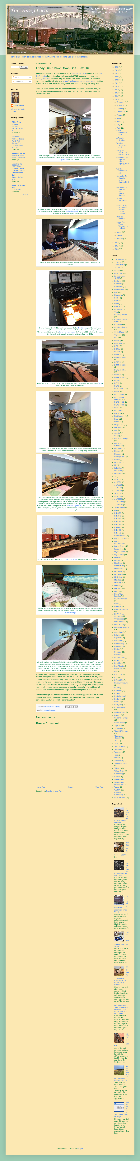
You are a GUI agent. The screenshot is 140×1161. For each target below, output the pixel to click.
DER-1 (116, 346)
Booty (116, 304)
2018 (117, 93)
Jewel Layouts (119, 507)
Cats (116, 312)
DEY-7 (116, 408)
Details (116, 380)
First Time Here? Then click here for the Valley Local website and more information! (49, 57)
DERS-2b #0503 (120, 365)
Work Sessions (119, 798)
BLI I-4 (116, 298)
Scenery (117, 715)
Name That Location (118, 595)
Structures (118, 728)
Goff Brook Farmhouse (118, 444)
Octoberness (119, 619)
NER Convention (120, 599)
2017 (117, 96)
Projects (117, 660)
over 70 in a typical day (74, 506)
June (119, 121)
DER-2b (117, 352)
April (119, 128)
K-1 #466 (117, 530)
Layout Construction (119, 542)
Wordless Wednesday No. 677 (17, 128)
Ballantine (118, 284)
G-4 (115, 430)
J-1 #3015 (118, 488)
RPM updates (16, 190)
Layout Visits (119, 555)
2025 (117, 70)
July (118, 118)
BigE (116, 292)
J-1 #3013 (118, 485)
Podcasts (117, 652)
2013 (117, 249)
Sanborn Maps (119, 712)
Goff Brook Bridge (121, 439)
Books (116, 301)
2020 (117, 86)
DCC (116, 338)
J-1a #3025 (118, 505)
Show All (25, 194)
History (116, 460)
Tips (115, 741)
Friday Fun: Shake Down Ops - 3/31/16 (122, 153)
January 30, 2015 (79, 73)
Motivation (118, 588)
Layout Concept (120, 538)
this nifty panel (82, 328)
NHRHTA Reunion (121, 609)
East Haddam (119, 416)
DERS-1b (117, 355)
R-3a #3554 (118, 680)
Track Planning (119, 747)
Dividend (117, 413)
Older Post (99, 787)
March (119, 232)
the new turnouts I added (67, 332)
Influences (118, 471)
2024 (117, 73)
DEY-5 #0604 (119, 394)
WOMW (117, 790)
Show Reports (119, 723)
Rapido (117, 688)
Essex (116, 419)
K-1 (115, 510)
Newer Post (41, 787)
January (120, 239)
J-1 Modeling (119, 502)
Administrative (119, 265)
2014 (117, 246)
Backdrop (117, 281)
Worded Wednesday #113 (121, 200)
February (120, 235)
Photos (116, 649)
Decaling (117, 340)
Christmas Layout (120, 327)
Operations (118, 632)
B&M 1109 (118, 273)
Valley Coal (118, 760)
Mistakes (117, 580)
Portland (117, 655)
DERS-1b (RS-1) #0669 (69, 559)
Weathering (118, 774)
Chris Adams (19, 105)
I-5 (115, 465)
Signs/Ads (118, 725)
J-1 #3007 (118, 479)
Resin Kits (118, 699)
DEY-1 (116, 383)
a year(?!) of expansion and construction (79, 81)
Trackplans (118, 749)
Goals (116, 436)
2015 (117, 243)
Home (70, 787)
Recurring (118, 691)
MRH (116, 591)
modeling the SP (18, 153)
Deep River (118, 343)
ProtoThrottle (119, 666)
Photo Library (119, 644)
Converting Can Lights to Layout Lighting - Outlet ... (122, 191)
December (121, 102)
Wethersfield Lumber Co (119, 783)
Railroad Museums (121, 683)
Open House (119, 625)
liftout (100, 383)
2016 (117, 99)
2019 (117, 90)
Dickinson (118, 410)
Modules (117, 586)
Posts (16, 78)
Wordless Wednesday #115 (121, 145)
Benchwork (118, 287)
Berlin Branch (119, 289)
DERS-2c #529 (119, 378)
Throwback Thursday (118, 737)
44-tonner (117, 262)
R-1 (115, 672)
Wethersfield (119, 779)
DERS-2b (117, 362)
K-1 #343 (117, 516)
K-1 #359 (117, 522)
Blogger (80, 1149)
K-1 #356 (117, 519)
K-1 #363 (117, 524)
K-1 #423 (117, 527)
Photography (119, 646)
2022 (117, 80)
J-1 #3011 (118, 482)
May (118, 125)
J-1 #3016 (118, 491)
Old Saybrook (119, 622)
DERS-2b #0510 (120, 370)
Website (117, 777)
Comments (18, 82)
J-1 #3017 (118, 493)
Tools (116, 744)
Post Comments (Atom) (54, 791)
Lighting (117, 560)
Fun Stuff (117, 427)
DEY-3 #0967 (119, 389)
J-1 (115, 477)
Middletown (118, 574)
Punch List (118, 669)
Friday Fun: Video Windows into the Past (122, 225)
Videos (116, 768)
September (121, 112)
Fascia (116, 422)
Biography (118, 295)
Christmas (118, 324)
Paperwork (118, 638)
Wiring (116, 787)
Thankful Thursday (121, 731)
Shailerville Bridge (70, 613)
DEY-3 (116, 386)
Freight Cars (119, 425)
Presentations (119, 658)
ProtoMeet (118, 663)
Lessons (117, 557)
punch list (64, 160)
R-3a (116, 677)
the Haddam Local (72, 211)
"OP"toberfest (119, 259)
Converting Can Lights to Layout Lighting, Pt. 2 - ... (122, 180)
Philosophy (118, 641)
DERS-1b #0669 (120, 357)
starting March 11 (43, 78)
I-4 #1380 (117, 462)
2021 (117, 83)
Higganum (118, 454)
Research (117, 693)
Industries (118, 468)
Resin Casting (119, 696)
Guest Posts (118, 448)
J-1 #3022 (118, 499)
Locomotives (119, 566)
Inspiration (118, 474)
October (120, 109)
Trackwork (118, 752)
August (120, 115)
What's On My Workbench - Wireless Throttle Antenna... (122, 210)
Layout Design (119, 546)
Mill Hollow (118, 577)
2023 (117, 77)
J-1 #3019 (118, 496)
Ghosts (117, 433)
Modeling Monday (120, 218)
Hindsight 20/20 (120, 457)
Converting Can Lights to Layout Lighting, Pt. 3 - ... (122, 162)
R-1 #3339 (118, 674)
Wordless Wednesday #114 (121, 171)
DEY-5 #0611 (119, 402)
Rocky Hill (118, 705)
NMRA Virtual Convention (119, 615)
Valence (117, 758)
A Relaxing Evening (120, 139)
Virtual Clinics (119, 771)
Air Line (117, 268)
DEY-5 (116, 392)
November (121, 105)
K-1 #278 (117, 513)
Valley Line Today (120, 763)
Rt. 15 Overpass (120, 708)
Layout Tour (118, 549)
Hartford (117, 451)
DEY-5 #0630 (119, 405)
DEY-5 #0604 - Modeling (119, 398)
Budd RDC (118, 306)
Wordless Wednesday (118, 794)
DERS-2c (117, 375)
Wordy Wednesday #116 (121, 133)
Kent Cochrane (119, 536)
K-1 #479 (117, 533)
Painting (117, 635)
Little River (118, 563)
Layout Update (119, 552)
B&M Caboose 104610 (119, 277)
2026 (117, 67)
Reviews (117, 702)
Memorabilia (118, 569)
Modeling (117, 583)
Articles (117, 271)
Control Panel (119, 332)
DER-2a (117, 349)
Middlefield (118, 571)
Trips (116, 755)
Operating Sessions (48, 710)
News (116, 604)
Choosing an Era (120, 315)
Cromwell (117, 335)
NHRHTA (117, 606)
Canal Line (118, 309)
